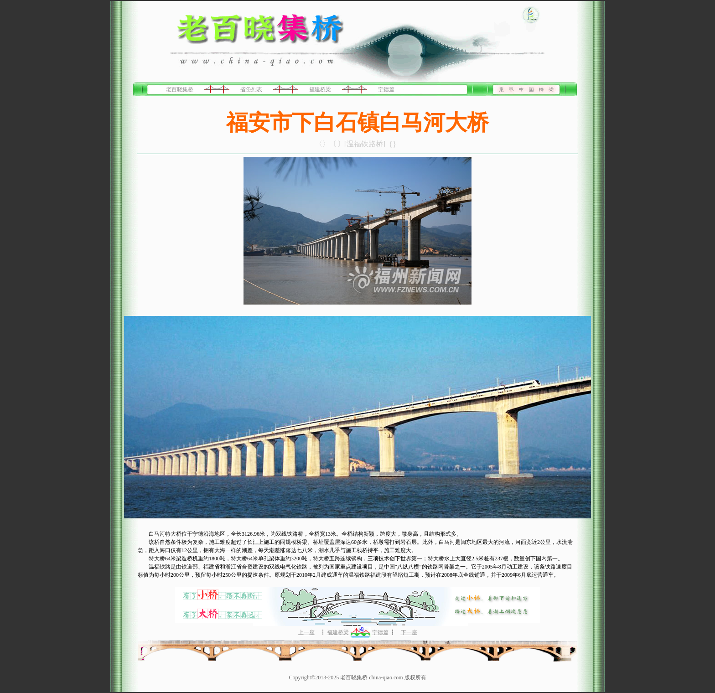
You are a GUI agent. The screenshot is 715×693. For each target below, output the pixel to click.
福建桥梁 (320, 89)
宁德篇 (386, 89)
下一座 (409, 632)
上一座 (306, 632)
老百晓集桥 (179, 89)
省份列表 (251, 89)
